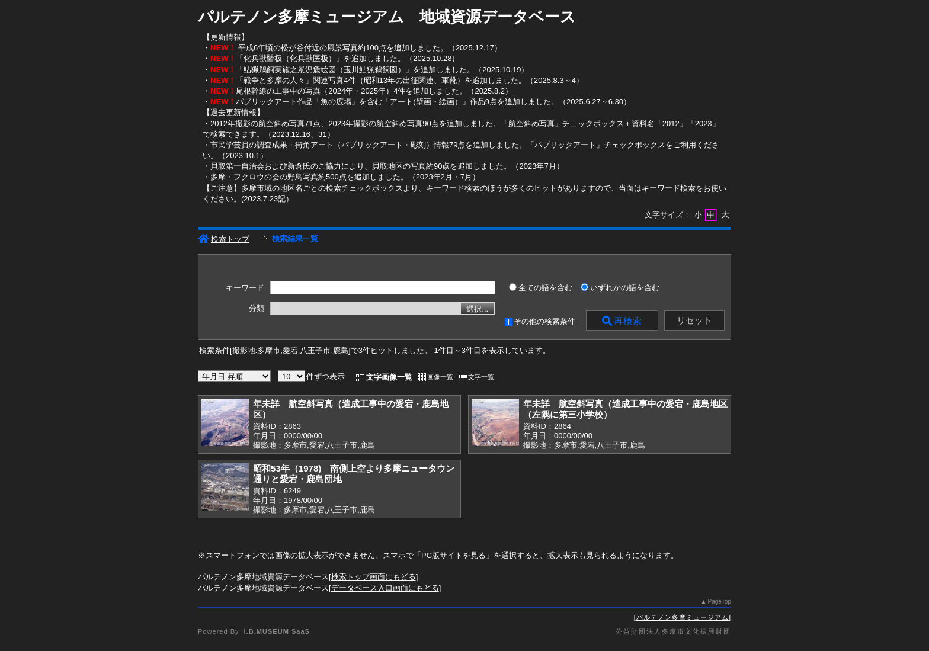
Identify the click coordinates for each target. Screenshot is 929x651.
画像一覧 (440, 376)
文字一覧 (481, 376)
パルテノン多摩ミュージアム (682, 617)
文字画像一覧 (389, 377)
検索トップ (223, 239)
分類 (256, 308)
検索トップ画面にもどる (373, 576)
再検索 (622, 321)
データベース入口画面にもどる (385, 587)
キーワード (245, 288)
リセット (694, 320)
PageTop (719, 601)
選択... (477, 308)
